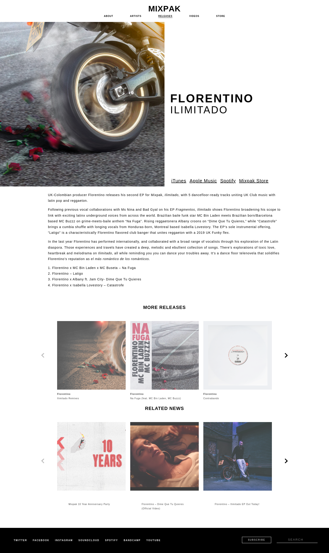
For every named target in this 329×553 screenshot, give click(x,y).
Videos (194, 16)
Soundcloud (88, 540)
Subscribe (256, 540)
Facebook (41, 540)
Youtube (153, 540)
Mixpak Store (253, 180)
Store (220, 16)
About (108, 16)
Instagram (64, 540)
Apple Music (203, 180)
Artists (135, 16)
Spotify (228, 180)
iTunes (178, 180)
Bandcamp (132, 540)
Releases (165, 16)
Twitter (20, 540)
